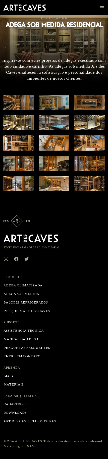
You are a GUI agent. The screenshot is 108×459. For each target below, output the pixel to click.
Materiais (13, 384)
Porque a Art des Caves (26, 311)
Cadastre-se (15, 404)
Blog (8, 375)
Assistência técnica (23, 330)
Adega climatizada (22, 285)
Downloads (14, 412)
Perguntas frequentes (26, 347)
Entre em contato (21, 356)
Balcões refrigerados (25, 302)
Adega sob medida (21, 293)
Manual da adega (21, 339)
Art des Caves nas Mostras (29, 421)
